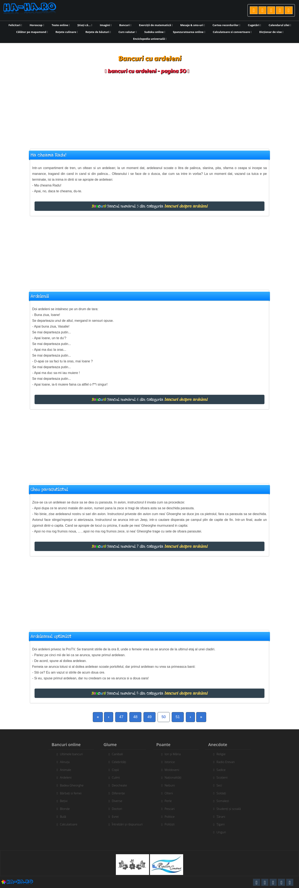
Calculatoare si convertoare (232, 32)
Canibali (114, 754)
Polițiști (172, 824)
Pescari (172, 809)
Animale (63, 770)
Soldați (224, 793)
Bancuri (125, 25)
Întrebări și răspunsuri (124, 824)
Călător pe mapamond (32, 32)
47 (121, 717)
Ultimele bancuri (68, 754)
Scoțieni (224, 777)
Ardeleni (63, 777)
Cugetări (254, 25)
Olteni (171, 793)
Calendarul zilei (280, 25)
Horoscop (37, 25)
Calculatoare (66, 824)
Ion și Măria (175, 754)
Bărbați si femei (68, 793)
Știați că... (84, 25)
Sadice (223, 770)
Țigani (223, 824)
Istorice (172, 762)
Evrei (112, 816)
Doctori (114, 809)
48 (135, 717)
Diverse (114, 801)
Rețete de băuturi (98, 32)
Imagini (106, 25)
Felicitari (15, 25)
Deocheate (116, 785)
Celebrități (116, 762)
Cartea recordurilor (226, 25)
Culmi (113, 777)
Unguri (224, 832)
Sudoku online (154, 32)
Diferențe (115, 793)
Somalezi (225, 801)
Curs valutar (128, 32)
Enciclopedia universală (150, 39)
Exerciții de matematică (156, 25)
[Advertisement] (149, 109)
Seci (222, 785)
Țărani (223, 816)
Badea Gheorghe (69, 785)
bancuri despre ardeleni (185, 206)
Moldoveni (174, 770)
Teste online (61, 25)
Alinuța (62, 762)
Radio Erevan (228, 762)
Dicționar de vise (271, 32)
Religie (223, 754)
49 (149, 717)
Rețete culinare (66, 32)
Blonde (62, 809)
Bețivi (61, 801)
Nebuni (172, 785)
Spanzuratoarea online (189, 32)
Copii (112, 770)
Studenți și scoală (231, 809)
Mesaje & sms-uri (192, 25)
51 (178, 717)
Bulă (60, 816)
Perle (170, 801)
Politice (172, 816)
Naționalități (175, 777)
